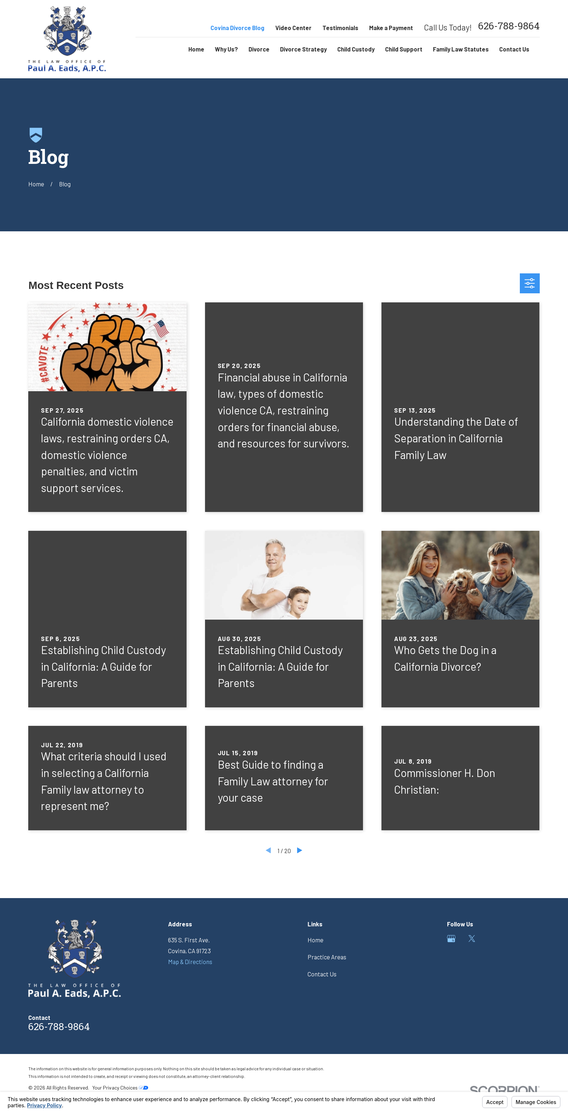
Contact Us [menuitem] (514, 49)
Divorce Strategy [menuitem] (303, 49)
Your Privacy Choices (120, 1087)
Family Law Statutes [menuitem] (461, 49)
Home (315, 939)
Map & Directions (190, 961)
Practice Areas (327, 956)
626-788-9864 (509, 27)
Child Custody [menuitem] (356, 49)
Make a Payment (391, 27)
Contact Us (322, 973)
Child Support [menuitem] (403, 49)
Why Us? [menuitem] (226, 49)
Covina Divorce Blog (237, 27)
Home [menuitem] (196, 49)
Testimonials (340, 27)
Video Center (293, 27)
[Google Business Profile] (451, 938)
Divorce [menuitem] (259, 49)
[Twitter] (472, 938)
